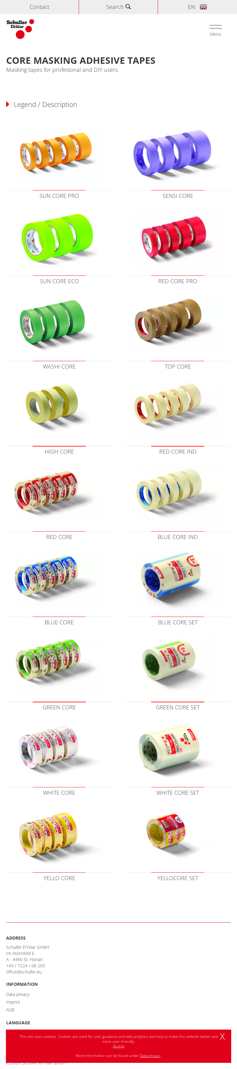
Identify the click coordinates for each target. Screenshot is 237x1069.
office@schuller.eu (24, 972)
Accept (118, 1046)
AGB (10, 1010)
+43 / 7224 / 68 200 (25, 966)
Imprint (13, 1002)
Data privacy (17, 994)
